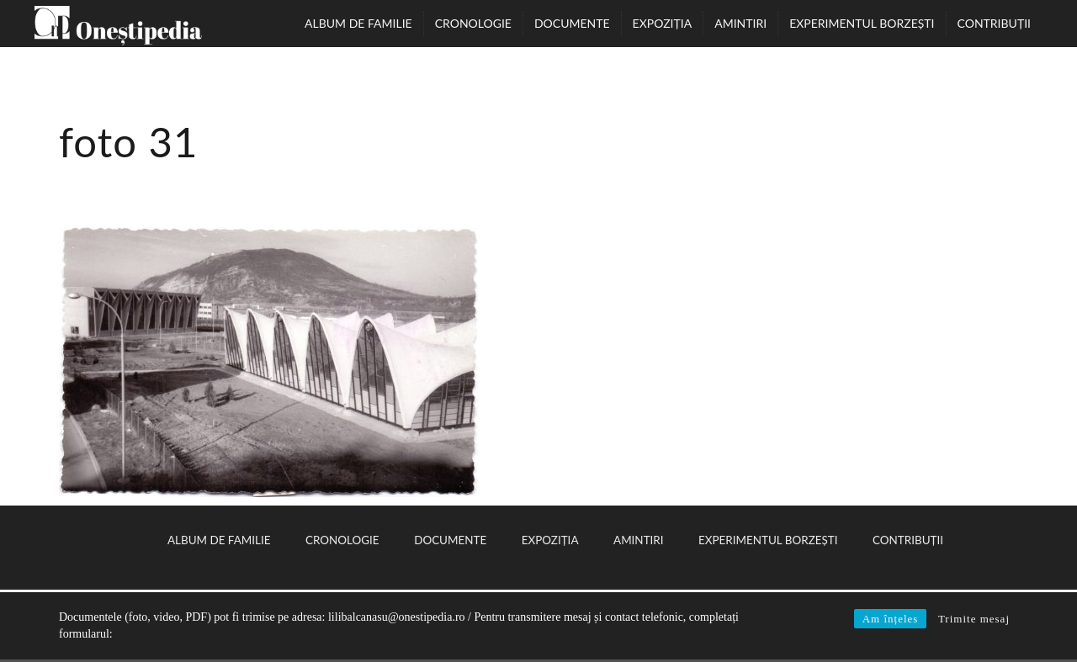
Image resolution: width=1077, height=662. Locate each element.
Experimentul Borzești (861, 23)
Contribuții (994, 23)
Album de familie (358, 23)
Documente (572, 23)
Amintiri (740, 23)
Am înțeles (890, 618)
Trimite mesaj (974, 618)
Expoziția (662, 23)
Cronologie (473, 23)
